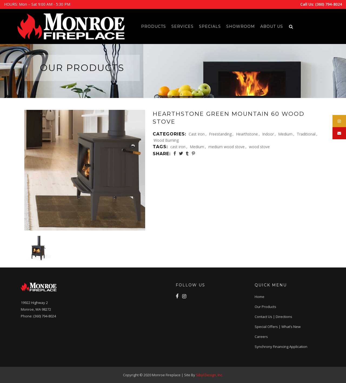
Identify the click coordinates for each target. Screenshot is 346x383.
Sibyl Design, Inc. (209, 374)
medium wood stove (226, 146)
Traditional (306, 134)
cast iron (177, 146)
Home (259, 296)
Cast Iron (197, 134)
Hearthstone (247, 134)
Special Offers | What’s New (278, 326)
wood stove (259, 146)
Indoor (268, 134)
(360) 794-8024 (328, 4)
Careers (261, 336)
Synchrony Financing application (281, 346)
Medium (285, 134)
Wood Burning (166, 140)
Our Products (265, 306)
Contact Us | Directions (273, 316)
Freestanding (220, 134)
